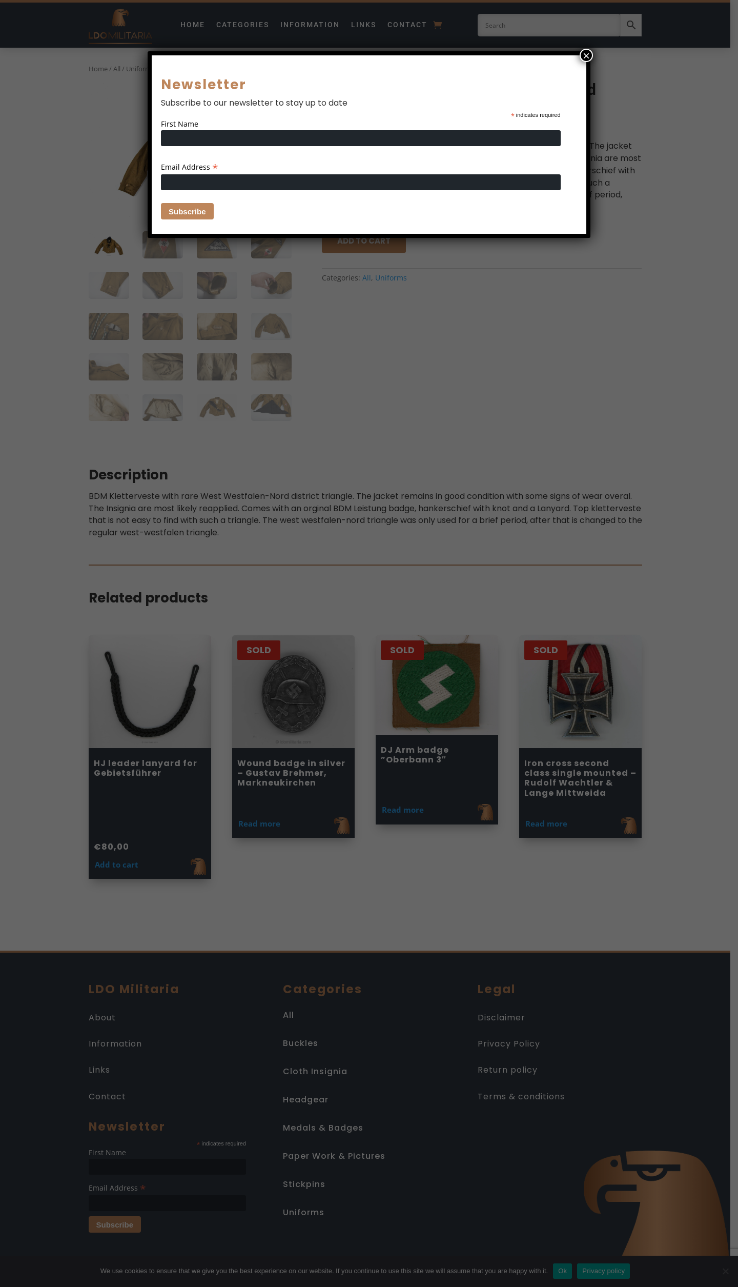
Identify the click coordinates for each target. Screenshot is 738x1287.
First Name (179, 124)
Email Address (189, 167)
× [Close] (586, 55)
